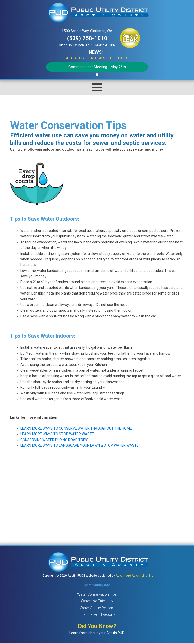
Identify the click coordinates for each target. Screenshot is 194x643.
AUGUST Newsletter (97, 58)
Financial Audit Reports (97, 614)
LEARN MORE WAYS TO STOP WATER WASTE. (57, 434)
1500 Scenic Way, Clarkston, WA (87, 31)
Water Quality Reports (97, 608)
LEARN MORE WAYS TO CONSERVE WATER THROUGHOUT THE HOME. (76, 428)
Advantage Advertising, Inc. (135, 575)
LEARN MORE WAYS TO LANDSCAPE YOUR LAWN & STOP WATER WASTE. (79, 445)
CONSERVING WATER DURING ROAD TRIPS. (54, 440)
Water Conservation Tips (97, 594)
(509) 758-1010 (87, 38)
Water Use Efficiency (97, 601)
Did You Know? (97, 626)
